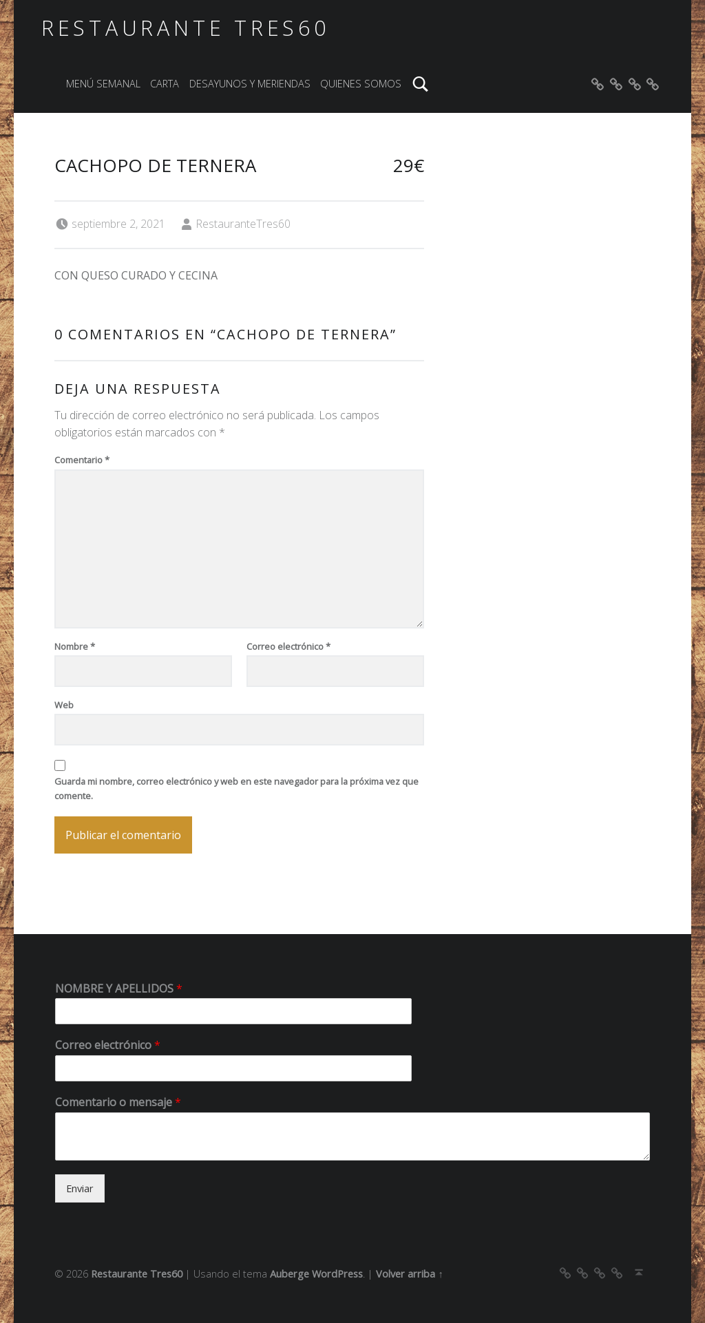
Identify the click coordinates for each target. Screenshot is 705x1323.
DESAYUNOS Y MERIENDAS (250, 83)
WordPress (337, 1273)
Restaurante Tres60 (185, 28)
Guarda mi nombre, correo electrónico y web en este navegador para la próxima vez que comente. (236, 788)
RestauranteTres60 (243, 223)
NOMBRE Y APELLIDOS (118, 989)
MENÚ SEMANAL (103, 83)
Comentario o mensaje (118, 1102)
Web (64, 705)
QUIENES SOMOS (360, 83)
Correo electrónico (288, 646)
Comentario (81, 460)
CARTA (164, 83)
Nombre (74, 646)
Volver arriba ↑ (409, 1273)
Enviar (80, 1188)
